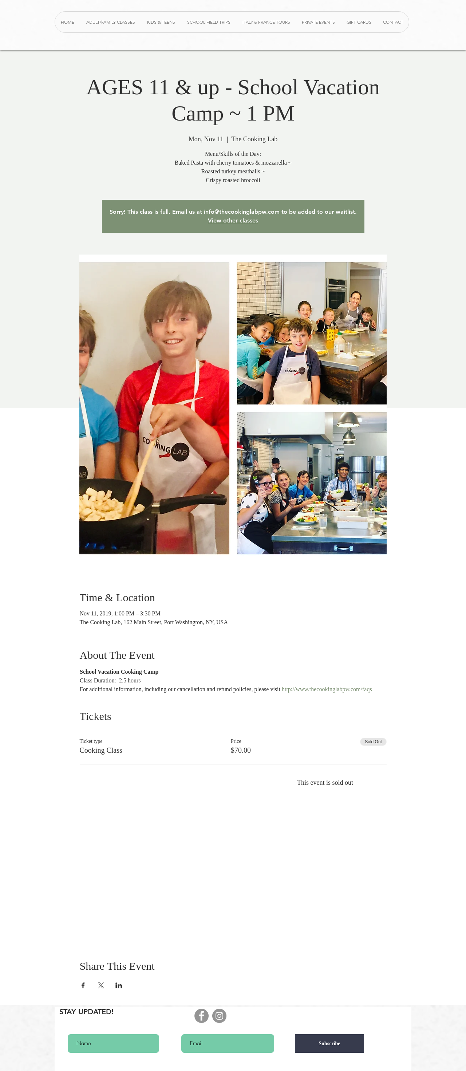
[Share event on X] (101, 985)
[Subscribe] (329, 1043)
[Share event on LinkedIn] (118, 985)
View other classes (233, 220)
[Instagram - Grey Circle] (219, 1016)
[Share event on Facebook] (83, 985)
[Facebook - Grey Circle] (201, 1016)
